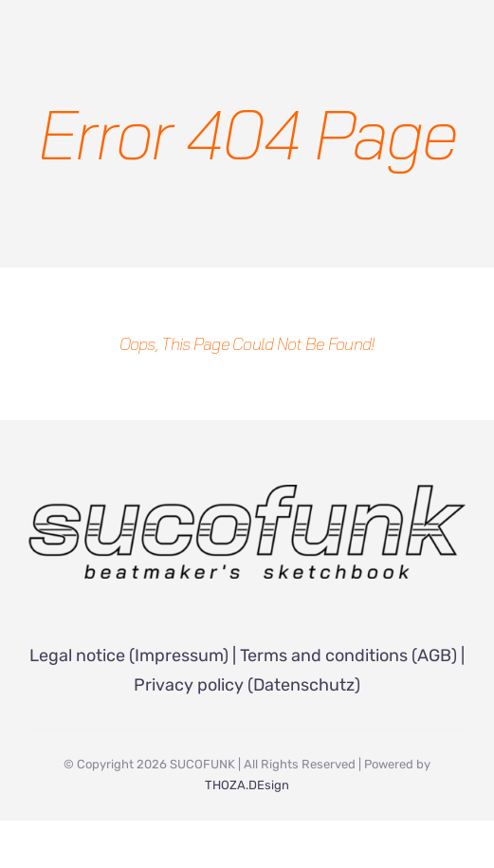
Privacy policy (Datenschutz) (247, 684)
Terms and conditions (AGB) (348, 655)
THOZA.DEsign (247, 785)
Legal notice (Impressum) (129, 655)
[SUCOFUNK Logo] (247, 493)
